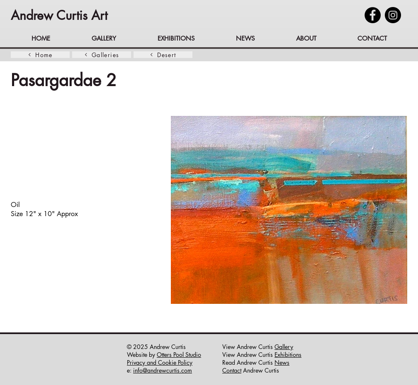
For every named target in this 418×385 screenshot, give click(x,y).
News (282, 362)
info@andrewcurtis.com (162, 370)
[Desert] (163, 54)
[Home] (40, 54)
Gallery (284, 347)
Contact (231, 370)
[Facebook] (373, 15)
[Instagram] (393, 15)
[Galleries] (101, 54)
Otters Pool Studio (179, 355)
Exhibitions (288, 355)
